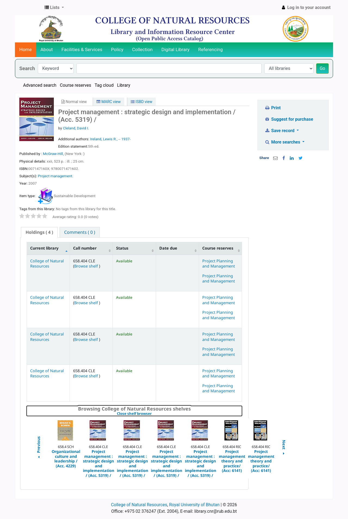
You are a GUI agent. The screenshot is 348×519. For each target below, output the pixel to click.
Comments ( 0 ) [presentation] (79, 232)
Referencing (210, 49)
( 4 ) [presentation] (39, 232)
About (47, 49)
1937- (125, 139)
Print (273, 107)
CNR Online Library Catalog (28, 7)
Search (27, 68)
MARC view (108, 102)
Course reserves (75, 85)
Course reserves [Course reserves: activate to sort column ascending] (217, 248)
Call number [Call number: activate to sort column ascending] (85, 248)
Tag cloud (104, 85)
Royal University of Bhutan (194, 504)
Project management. (55, 176)
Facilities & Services (81, 49)
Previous (38, 448)
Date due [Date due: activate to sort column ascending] (168, 248)
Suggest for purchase (289, 119)
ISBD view (141, 102)
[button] (54, 7)
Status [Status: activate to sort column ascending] (122, 248)
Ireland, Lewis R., (103, 139)
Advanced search (39, 85)
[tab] (39, 232)
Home (25, 49)
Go (322, 68)
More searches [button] (283, 142)
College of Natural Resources (47, 263)
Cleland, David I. (76, 128)
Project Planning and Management (218, 263)
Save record (280, 130)
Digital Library (175, 49)
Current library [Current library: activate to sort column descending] (44, 248)
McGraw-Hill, (54, 153)
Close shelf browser (153, 414)
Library (123, 85)
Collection (142, 49)
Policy (117, 49)
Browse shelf (86, 266)
